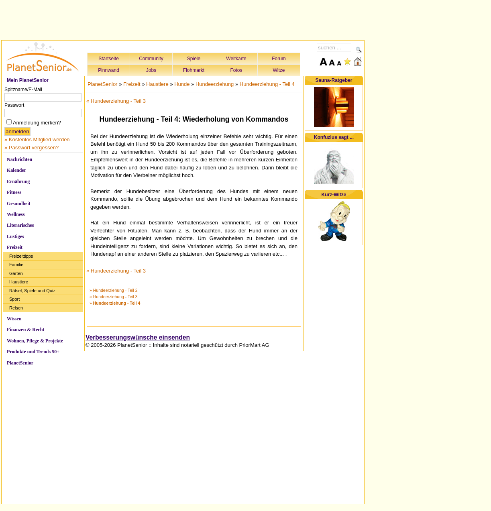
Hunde (181, 84)
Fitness (14, 192)
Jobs (151, 70)
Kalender (16, 170)
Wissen (14, 319)
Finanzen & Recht (25, 329)
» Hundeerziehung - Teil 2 (113, 290)
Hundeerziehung (215, 84)
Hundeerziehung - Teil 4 (267, 84)
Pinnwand (108, 70)
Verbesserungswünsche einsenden (138, 337)
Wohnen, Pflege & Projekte (35, 341)
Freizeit (14, 247)
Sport (14, 299)
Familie (16, 264)
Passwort (14, 105)
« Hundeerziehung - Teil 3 (116, 101)
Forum (279, 58)
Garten (16, 273)
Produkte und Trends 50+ (33, 351)
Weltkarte (236, 58)
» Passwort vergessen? (31, 148)
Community (151, 58)
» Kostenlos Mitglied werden (37, 139)
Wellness (16, 214)
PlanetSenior (20, 363)
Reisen (16, 307)
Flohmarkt (193, 70)
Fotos (236, 70)
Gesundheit (19, 203)
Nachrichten (19, 159)
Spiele (193, 58)
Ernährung (18, 181)
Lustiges (15, 236)
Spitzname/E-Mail (23, 89)
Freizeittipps (21, 256)
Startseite (108, 58)
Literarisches (20, 225)
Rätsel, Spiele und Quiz (32, 290)
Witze (279, 70)
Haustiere (18, 281)
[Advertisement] (183, 19)
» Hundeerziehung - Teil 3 (113, 296)
